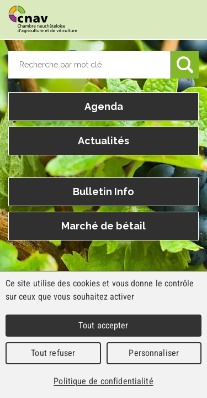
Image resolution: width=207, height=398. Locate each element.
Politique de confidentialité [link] (103, 381)
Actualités (103, 140)
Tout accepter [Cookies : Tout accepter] (103, 325)
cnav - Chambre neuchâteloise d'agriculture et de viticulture (42, 19)
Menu (188, 20)
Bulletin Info (103, 191)
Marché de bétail (103, 226)
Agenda (103, 106)
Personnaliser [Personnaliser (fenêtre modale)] (154, 353)
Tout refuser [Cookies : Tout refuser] (53, 353)
